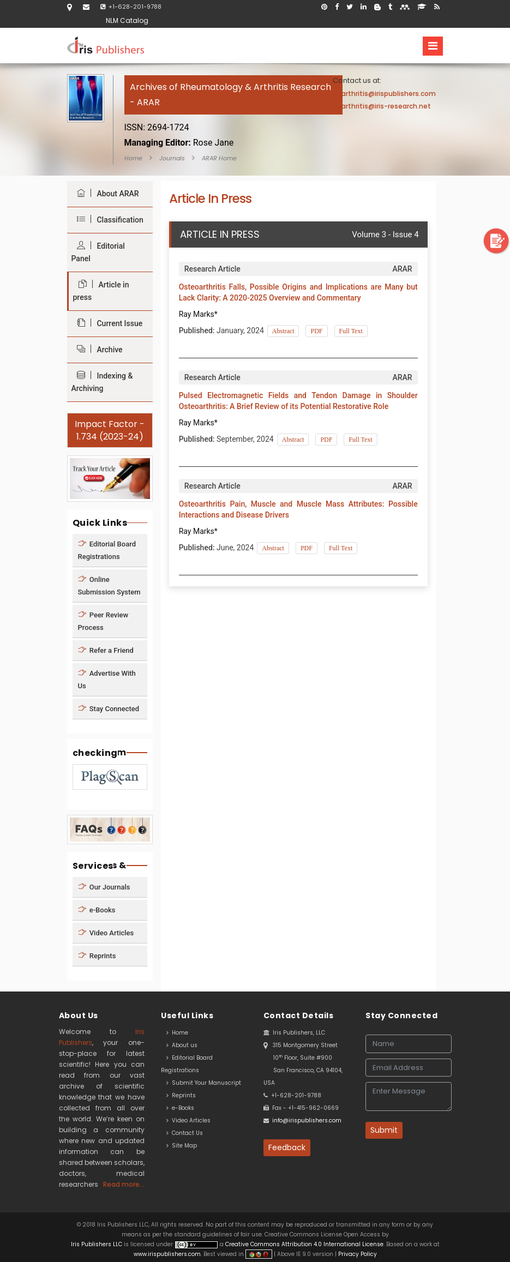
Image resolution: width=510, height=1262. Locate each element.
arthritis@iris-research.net (386, 106)
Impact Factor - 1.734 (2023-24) (110, 430)
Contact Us (184, 1133)
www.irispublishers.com (167, 1254)
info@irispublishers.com (306, 1120)
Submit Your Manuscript (203, 1083)
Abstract (283, 331)
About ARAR (105, 193)
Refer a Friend (106, 649)
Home (133, 158)
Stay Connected (109, 708)
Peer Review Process (103, 621)
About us (181, 1045)
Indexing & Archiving (102, 382)
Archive (97, 349)
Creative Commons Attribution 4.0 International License (304, 1244)
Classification (107, 219)
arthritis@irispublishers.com (388, 93)
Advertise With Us (107, 679)
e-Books (97, 910)
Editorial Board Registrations (107, 550)
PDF (316, 331)
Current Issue (107, 323)
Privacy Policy (357, 1254)
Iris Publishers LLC (97, 1244)
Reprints (97, 956)
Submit (384, 1130)
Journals (172, 158)
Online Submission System (109, 585)
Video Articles (106, 933)
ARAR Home (219, 158)
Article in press (101, 291)
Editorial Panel (98, 252)
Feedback (286, 1147)
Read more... (124, 1184)
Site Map (181, 1145)
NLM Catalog (127, 20)
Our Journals (104, 887)
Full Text (351, 331)
